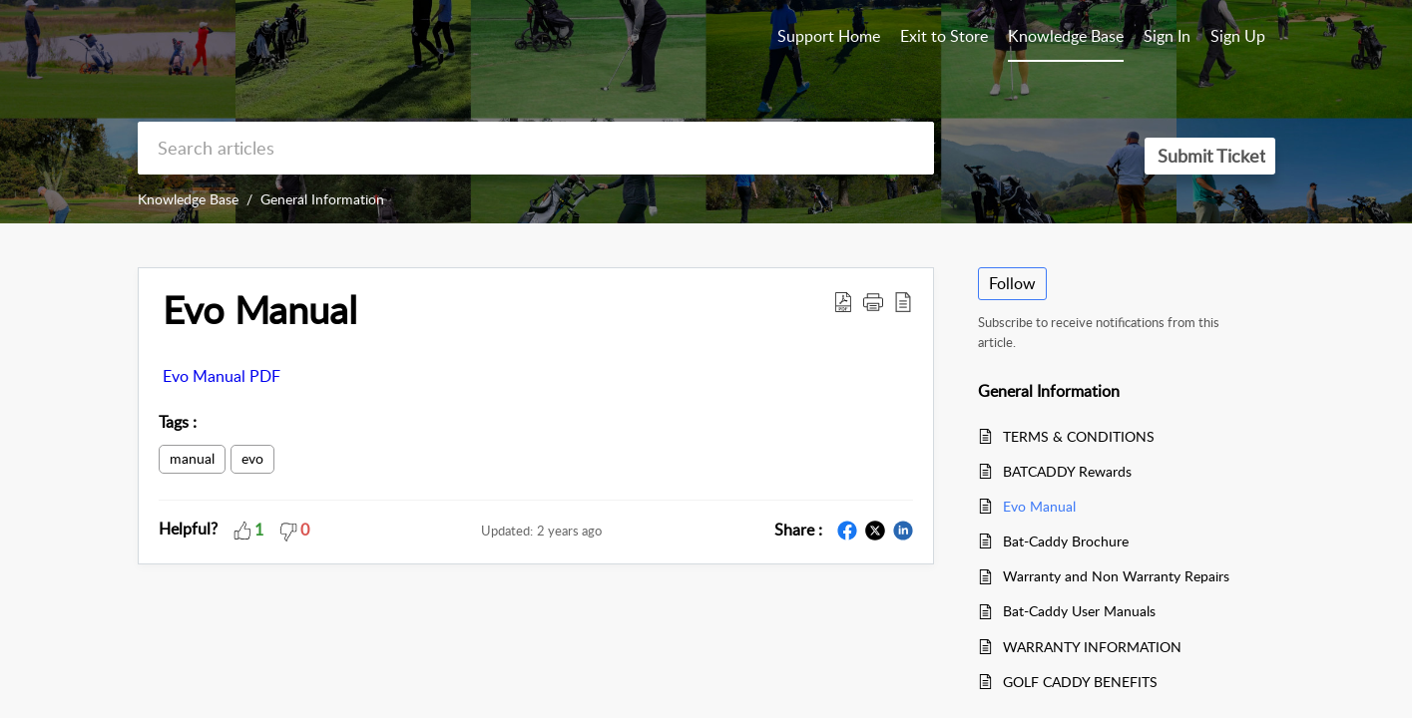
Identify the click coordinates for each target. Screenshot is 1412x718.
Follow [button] (1012, 283)
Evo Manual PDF (221, 376)
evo (252, 458)
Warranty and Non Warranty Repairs (1116, 575)
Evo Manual (260, 310)
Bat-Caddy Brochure (1066, 541)
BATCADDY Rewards (1067, 471)
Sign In (1167, 36)
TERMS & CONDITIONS (1079, 436)
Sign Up (1237, 36)
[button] (873, 301)
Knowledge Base (188, 198)
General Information (322, 198)
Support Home (828, 36)
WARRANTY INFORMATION (1092, 646)
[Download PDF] (843, 301)
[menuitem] (1167, 38)
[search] (536, 148)
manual (192, 458)
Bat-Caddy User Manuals (1079, 610)
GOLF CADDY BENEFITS (1080, 681)
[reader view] (903, 301)
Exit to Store (944, 36)
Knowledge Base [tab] (1066, 36)
